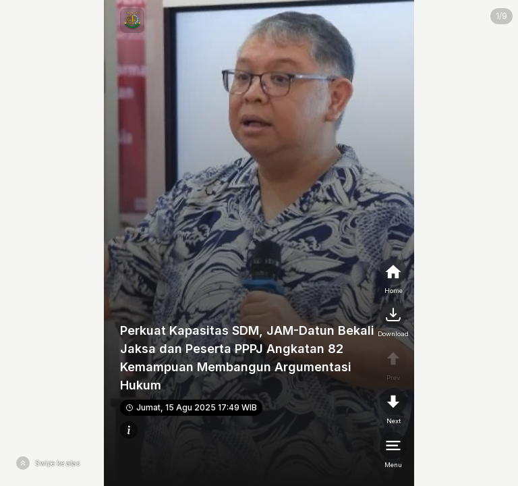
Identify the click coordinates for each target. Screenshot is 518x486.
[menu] (393, 451)
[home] (393, 277)
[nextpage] (393, 320)
